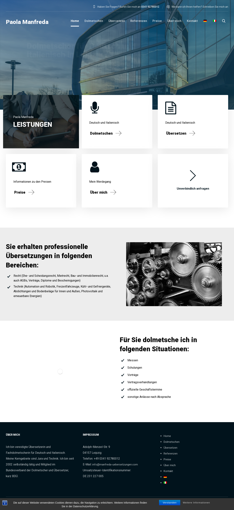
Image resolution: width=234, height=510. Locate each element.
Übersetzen (170, 447)
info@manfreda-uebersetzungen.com (115, 464)
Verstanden (170, 502)
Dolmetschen (172, 442)
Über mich (170, 465)
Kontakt (168, 471)
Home (167, 436)
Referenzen (171, 453)
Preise (167, 459)
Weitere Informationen (196, 502)
